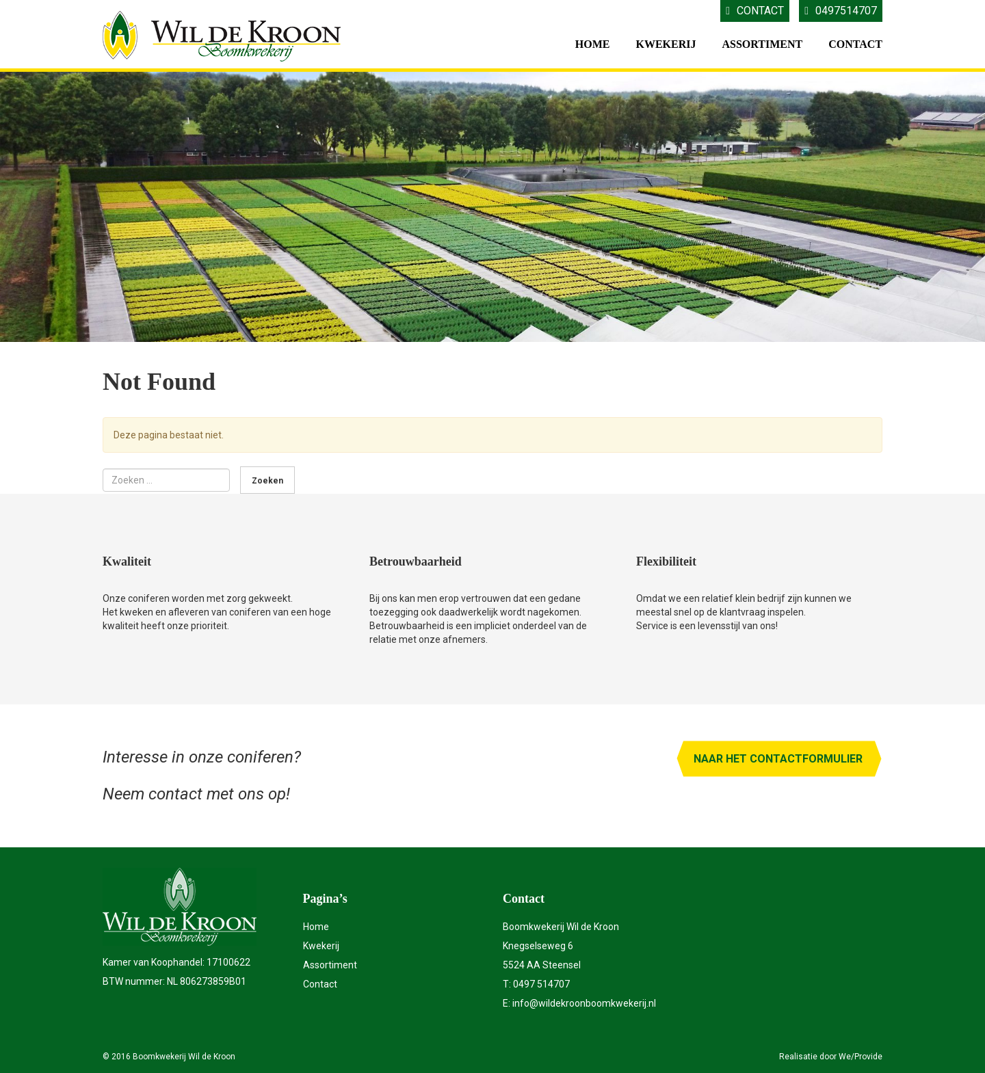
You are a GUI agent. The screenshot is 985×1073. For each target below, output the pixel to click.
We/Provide (860, 1056)
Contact (755, 10)
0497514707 (840, 10)
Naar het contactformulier (778, 758)
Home (592, 44)
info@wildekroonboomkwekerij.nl (584, 1003)
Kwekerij (665, 44)
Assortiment (762, 44)
